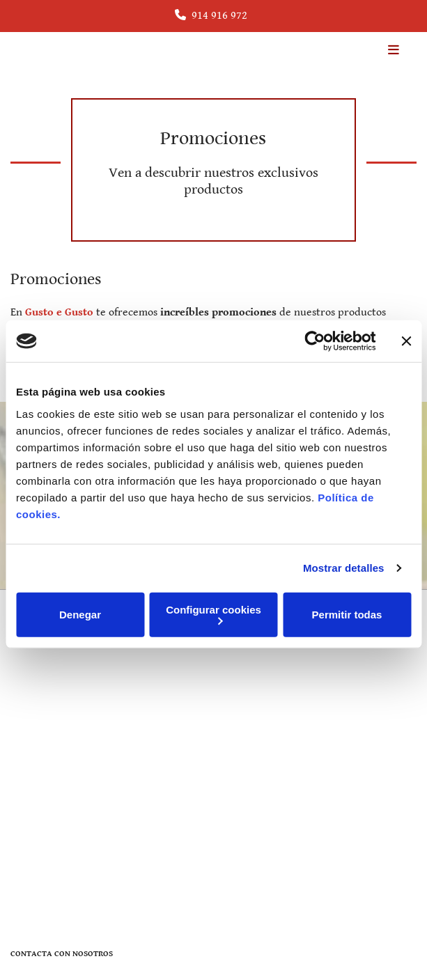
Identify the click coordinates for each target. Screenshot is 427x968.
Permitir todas (347, 614)
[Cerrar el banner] (406, 341)
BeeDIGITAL (392, 920)
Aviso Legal (33, 775)
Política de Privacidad (55, 790)
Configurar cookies (213, 614)
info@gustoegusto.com (71, 692)
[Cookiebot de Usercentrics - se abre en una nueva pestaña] (314, 341)
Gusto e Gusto (59, 312)
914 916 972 (219, 15)
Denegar (80, 614)
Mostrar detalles (344, 568)
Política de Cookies (49, 805)
